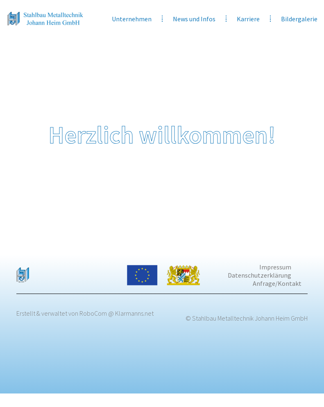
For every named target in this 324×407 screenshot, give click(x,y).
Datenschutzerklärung (259, 275)
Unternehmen (132, 19)
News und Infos (194, 19)
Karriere (248, 19)
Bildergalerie (299, 19)
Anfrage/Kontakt (277, 283)
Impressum (275, 267)
